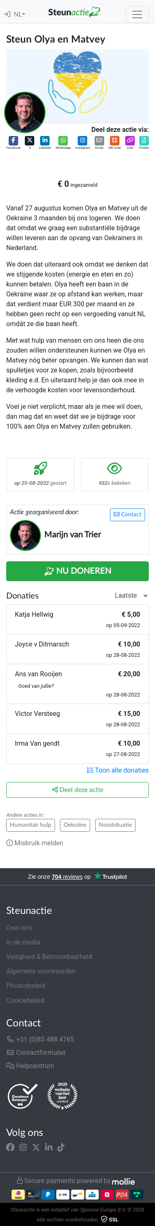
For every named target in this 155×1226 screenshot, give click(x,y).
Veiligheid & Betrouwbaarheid (49, 957)
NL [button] (18, 14)
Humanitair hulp (30, 825)
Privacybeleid (25, 986)
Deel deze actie (77, 789)
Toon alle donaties (118, 770)
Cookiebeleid (25, 1000)
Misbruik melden (34, 843)
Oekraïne (75, 825)
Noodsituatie (115, 825)
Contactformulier (36, 1053)
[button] (13, 143)
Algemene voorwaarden (41, 971)
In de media (23, 942)
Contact (127, 514)
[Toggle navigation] (137, 14)
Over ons (19, 928)
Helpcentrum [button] (30, 1066)
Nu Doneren (77, 572)
